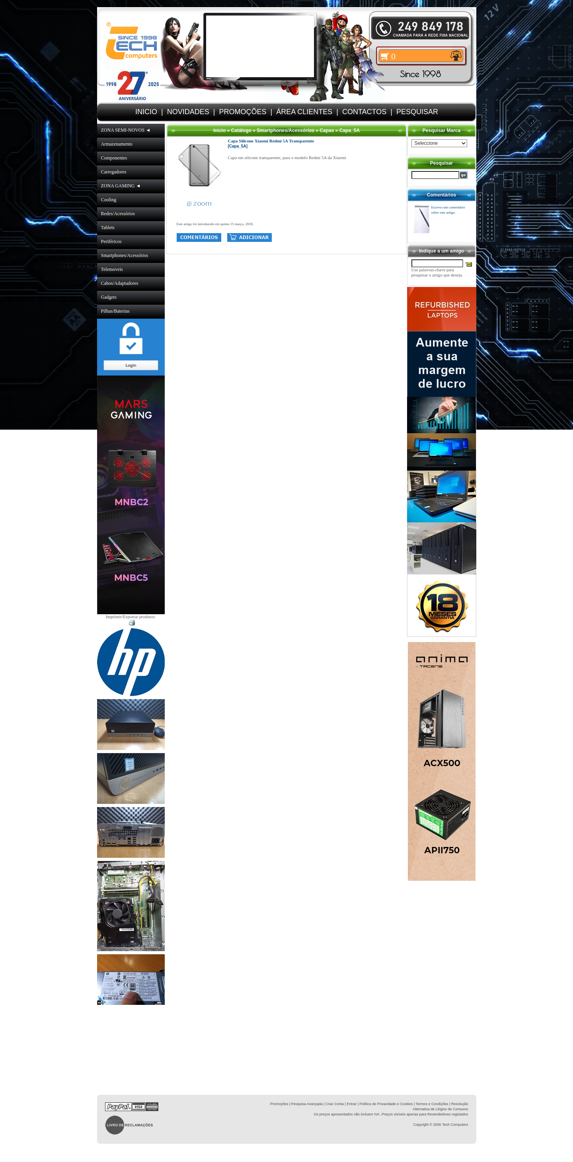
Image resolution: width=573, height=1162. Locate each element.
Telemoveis (112, 269)
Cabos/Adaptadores (119, 283)
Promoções (279, 1104)
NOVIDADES (188, 112)
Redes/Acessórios (118, 213)
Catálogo (241, 130)
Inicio (219, 130)
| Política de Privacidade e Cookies (385, 1104)
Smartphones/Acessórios (124, 255)
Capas (327, 130)
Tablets (108, 227)
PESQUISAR (417, 112)
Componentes (114, 158)
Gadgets (109, 297)
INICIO (146, 112)
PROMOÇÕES (242, 112)
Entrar (352, 1104)
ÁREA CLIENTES (304, 112)
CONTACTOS (364, 112)
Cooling (109, 199)
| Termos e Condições (431, 1104)
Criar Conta (334, 1104)
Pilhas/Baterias (115, 311)
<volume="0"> (260, 46)
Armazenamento (117, 144)
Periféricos (111, 241)
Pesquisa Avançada (307, 1104)
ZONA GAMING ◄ (121, 186)
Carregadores (114, 172)
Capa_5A (349, 130)
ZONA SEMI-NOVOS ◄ (126, 130)
